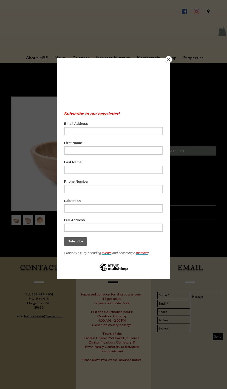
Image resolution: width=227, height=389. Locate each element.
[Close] (168, 59)
